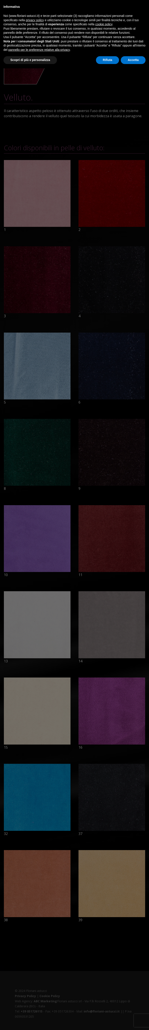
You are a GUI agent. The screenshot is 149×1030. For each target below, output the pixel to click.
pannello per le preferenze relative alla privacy (39, 49)
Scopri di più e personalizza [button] (30, 60)
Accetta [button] (133, 60)
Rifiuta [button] (107, 60)
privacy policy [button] (35, 20)
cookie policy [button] (103, 24)
